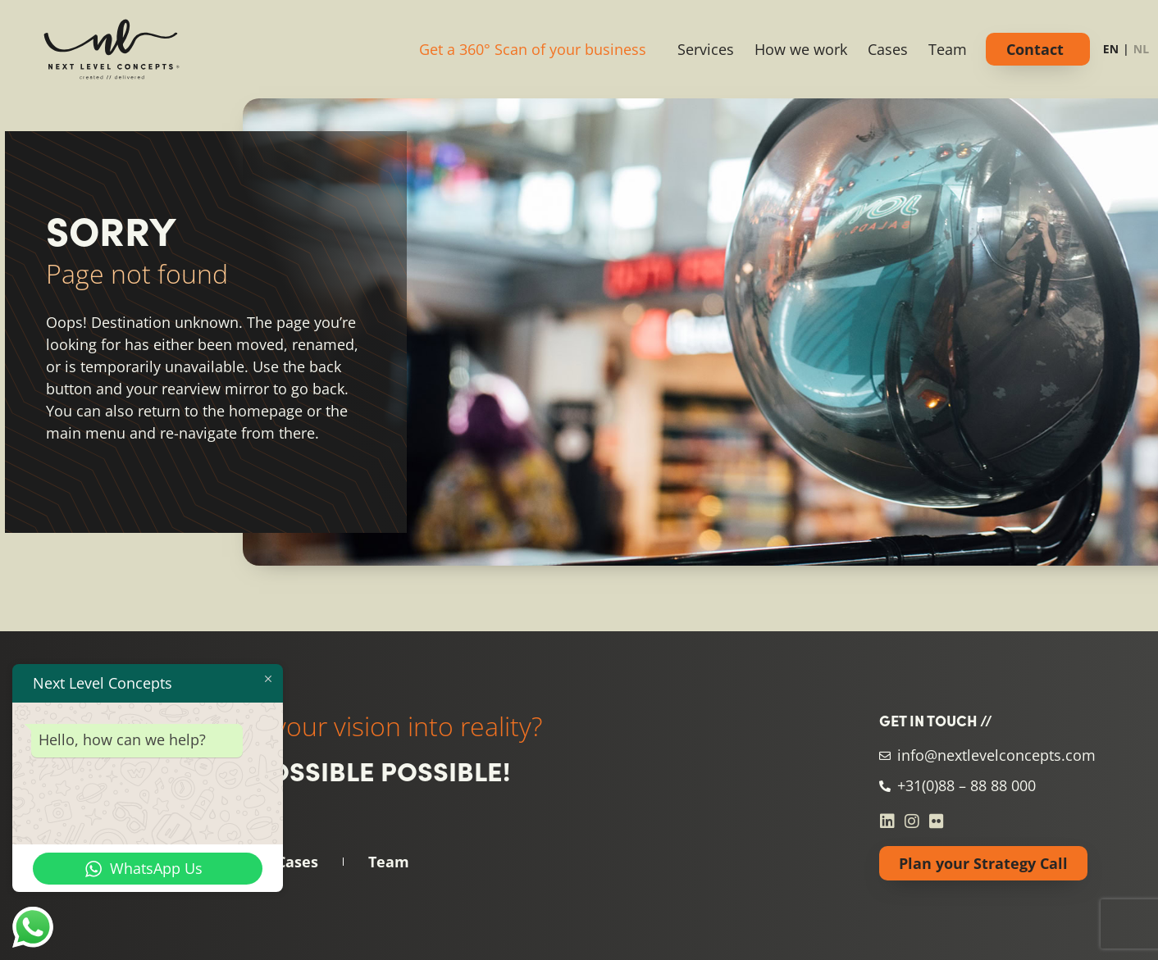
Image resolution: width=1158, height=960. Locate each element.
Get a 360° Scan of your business (532, 49)
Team (947, 49)
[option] (1141, 51)
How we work (801, 49)
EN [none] (1111, 49)
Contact (1035, 49)
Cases (888, 49)
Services (705, 49)
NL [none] (1141, 49)
